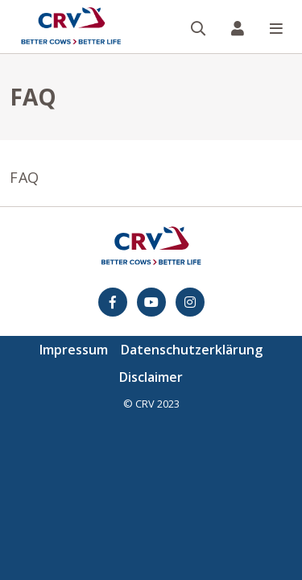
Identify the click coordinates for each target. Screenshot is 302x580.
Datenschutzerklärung (192, 349)
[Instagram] (190, 302)
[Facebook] (112, 302)
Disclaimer (151, 377)
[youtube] (151, 302)
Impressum (73, 349)
